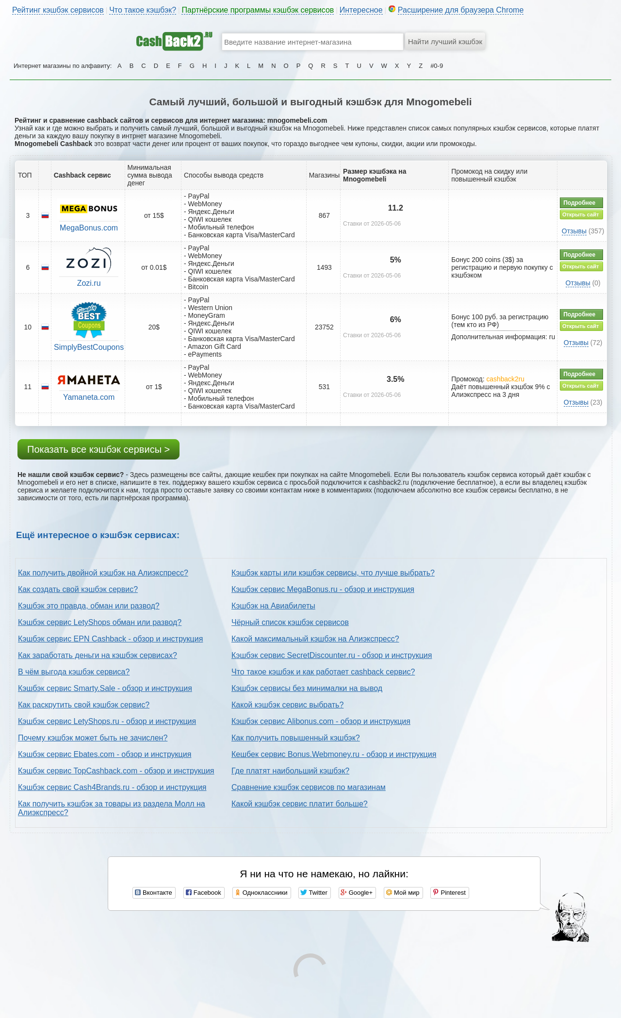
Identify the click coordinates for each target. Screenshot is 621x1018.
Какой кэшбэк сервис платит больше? (299, 804)
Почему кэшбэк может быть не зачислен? (92, 738)
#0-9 (436, 65)
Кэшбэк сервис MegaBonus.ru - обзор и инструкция (322, 589)
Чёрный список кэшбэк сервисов (290, 622)
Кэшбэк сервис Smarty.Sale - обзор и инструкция (105, 688)
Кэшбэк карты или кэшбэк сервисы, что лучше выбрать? (333, 573)
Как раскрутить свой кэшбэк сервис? (83, 705)
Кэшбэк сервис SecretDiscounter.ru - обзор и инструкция (331, 655)
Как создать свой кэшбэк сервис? (78, 589)
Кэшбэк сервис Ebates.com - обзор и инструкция (104, 754)
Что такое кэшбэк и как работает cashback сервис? (323, 672)
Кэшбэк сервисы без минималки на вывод (306, 688)
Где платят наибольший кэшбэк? (290, 771)
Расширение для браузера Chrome (461, 10)
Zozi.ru (89, 283)
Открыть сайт (580, 214)
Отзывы (574, 231)
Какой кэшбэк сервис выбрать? (287, 705)
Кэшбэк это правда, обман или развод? (89, 606)
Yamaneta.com (88, 397)
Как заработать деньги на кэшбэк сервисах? (97, 655)
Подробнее (579, 202)
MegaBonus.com (89, 228)
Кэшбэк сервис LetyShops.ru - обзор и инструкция (107, 721)
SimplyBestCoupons (89, 347)
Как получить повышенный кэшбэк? (295, 738)
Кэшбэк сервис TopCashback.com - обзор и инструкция (116, 771)
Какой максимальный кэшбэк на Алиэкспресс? (315, 639)
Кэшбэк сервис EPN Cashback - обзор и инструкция (110, 639)
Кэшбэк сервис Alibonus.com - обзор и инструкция (320, 721)
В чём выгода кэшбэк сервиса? (74, 672)
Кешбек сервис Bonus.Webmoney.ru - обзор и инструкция (333, 754)
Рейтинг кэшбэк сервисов (58, 10)
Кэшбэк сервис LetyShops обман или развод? (99, 622)
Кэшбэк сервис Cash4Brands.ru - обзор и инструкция (112, 787)
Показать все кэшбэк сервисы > (98, 449)
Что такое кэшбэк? (142, 10)
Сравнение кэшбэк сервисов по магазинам (308, 787)
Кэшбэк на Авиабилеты (273, 606)
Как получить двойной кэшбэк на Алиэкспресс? (103, 573)
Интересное (361, 10)
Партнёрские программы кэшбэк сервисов (257, 10)
